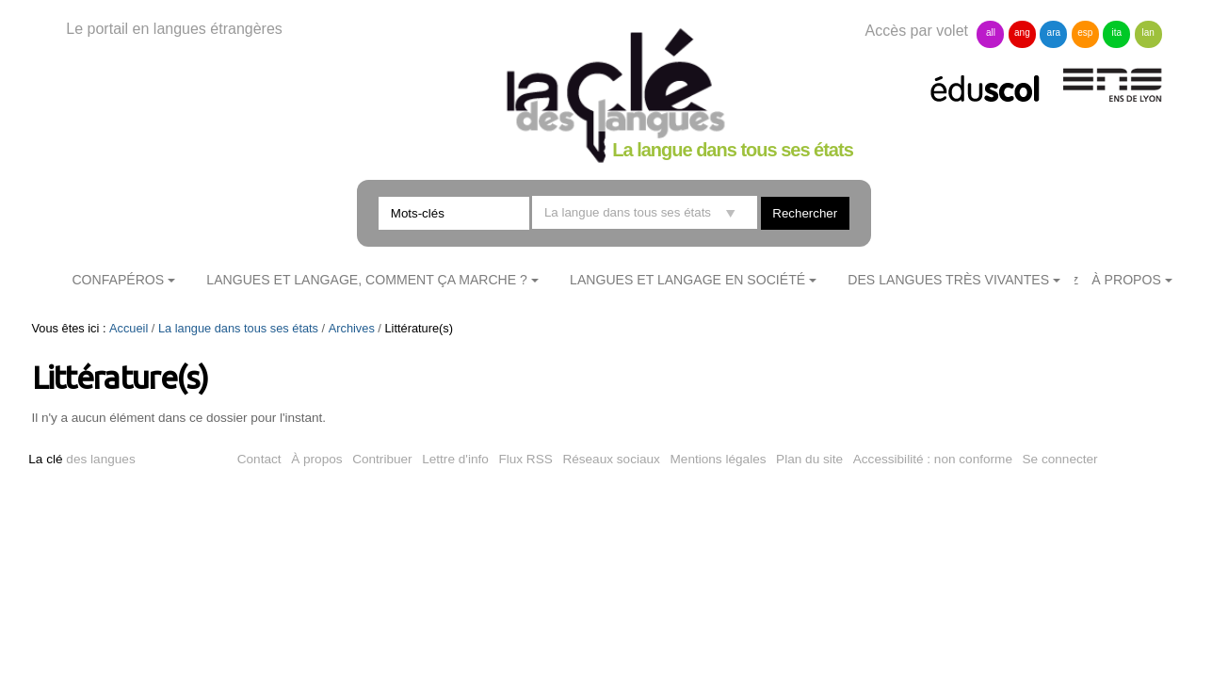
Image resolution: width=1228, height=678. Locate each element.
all (990, 32)
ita (1116, 32)
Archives (352, 328)
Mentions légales (719, 459)
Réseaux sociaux (611, 459)
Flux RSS (525, 459)
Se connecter (1060, 459)
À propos (316, 459)
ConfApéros (118, 279)
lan (1148, 32)
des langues (81, 459)
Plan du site (809, 459)
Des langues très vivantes (948, 279)
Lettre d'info (455, 459)
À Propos (1126, 279)
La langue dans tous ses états (238, 328)
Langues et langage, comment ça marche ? (366, 279)
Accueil (128, 328)
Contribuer (382, 459)
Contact (259, 459)
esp (1084, 32)
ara (1053, 32)
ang (1022, 32)
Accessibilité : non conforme (932, 459)
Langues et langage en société (687, 279)
